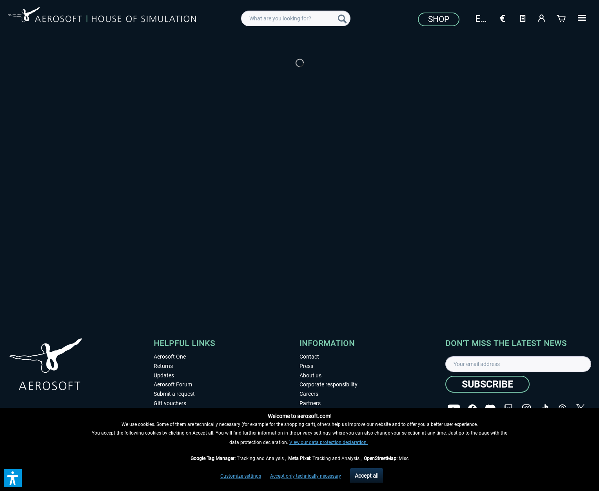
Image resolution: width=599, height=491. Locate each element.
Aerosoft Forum (173, 384)
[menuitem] (295, 18)
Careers (309, 394)
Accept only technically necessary (305, 476)
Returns (163, 366)
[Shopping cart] (562, 17)
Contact (309, 356)
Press (306, 366)
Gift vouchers (170, 403)
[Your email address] (518, 364)
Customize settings (240, 476)
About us (310, 375)
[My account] (542, 17)
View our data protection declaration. (328, 442)
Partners (310, 403)
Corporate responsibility (329, 384)
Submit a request (174, 394)
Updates (164, 375)
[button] (13, 478)
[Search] (342, 18)
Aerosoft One (170, 356)
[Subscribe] (487, 384)
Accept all (366, 476)
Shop (438, 19)
